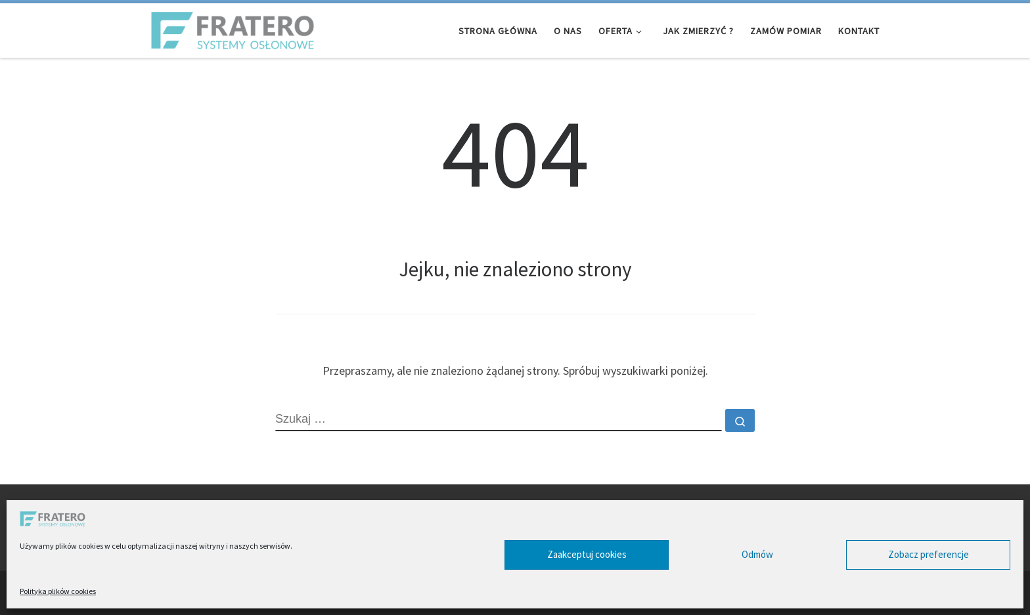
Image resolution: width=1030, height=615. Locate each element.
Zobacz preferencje (928, 554)
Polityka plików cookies (58, 591)
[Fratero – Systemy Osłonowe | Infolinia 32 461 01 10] (232, 28)
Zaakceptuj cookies (587, 554)
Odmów (757, 554)
